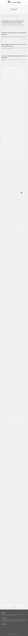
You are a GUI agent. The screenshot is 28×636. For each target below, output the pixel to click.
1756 (3, 233)
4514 (23, 492)
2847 (20, 335)
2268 (6, 281)
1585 (17, 216)
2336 (18, 287)
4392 (20, 480)
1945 (17, 250)
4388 (14, 480)
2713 (21, 322)
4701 (11, 510)
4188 (6, 462)
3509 (23, 397)
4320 (24, 473)
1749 (15, 232)
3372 (20, 384)
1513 (21, 209)
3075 (24, 356)
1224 (15, 182)
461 (18, 110)
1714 (8, 229)
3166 (3, 366)
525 (24, 116)
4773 (6, 517)
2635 (17, 315)
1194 (15, 179)
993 (6, 161)
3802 (12, 425)
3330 (24, 380)
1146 (11, 175)
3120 (24, 360)
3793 (21, 424)
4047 (20, 448)
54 (15, 72)
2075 (9, 263)
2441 (18, 297)
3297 (20, 377)
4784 (23, 517)
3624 (15, 408)
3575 (9, 404)
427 (12, 107)
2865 (24, 336)
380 (9, 103)
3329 (23, 380)
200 (9, 86)
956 (18, 157)
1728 (6, 230)
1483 (21, 206)
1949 (23, 250)
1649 (23, 222)
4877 (5, 527)
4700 (9, 510)
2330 (9, 287)
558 (6, 120)
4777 (12, 517)
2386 (3, 292)
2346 (11, 288)
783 (6, 141)
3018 (6, 352)
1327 (12, 192)
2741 (18, 325)
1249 (8, 185)
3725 (9, 418)
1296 (11, 189)
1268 (14, 186)
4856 (18, 524)
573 (6, 121)
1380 (24, 196)
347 (5, 100)
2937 (20, 343)
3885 (24, 432)
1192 (12, 179)
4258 (21, 468)
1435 (17, 202)
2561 (18, 308)
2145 (24, 268)
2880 (24, 338)
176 (18, 83)
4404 (15, 482)
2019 (15, 257)
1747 (12, 232)
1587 (20, 216)
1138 (21, 174)
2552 (5, 308)
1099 (8, 171)
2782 (12, 329)
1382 (5, 198)
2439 (15, 297)
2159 (23, 270)
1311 (11, 191)
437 (5, 109)
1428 (6, 202)
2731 (3, 325)
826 (3, 145)
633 (6, 127)
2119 (8, 267)
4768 (21, 516)
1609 (8, 219)
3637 (12, 410)
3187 (12, 367)
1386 (11, 198)
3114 (15, 360)
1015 (17, 162)
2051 (18, 260)
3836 (18, 428)
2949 (15, 345)
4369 (8, 479)
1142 (5, 175)
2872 (12, 338)
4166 (18, 459)
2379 (15, 291)
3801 (11, 425)
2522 (5, 305)
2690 (9, 321)
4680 (24, 507)
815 (9, 144)
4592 (5, 500)
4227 (20, 465)
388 (21, 103)
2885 (9, 339)
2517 (20, 304)
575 (9, 121)
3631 (3, 410)
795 (24, 141)
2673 (6, 319)
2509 (8, 304)
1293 (6, 189)
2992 (12, 349)
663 (6, 130)
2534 (23, 305)
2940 (24, 343)
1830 (24, 239)
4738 (21, 513)
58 (21, 72)
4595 (9, 500)
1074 (15, 168)
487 (12, 113)
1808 (14, 237)
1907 (5, 247)
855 (24, 147)
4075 (17, 451)
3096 (11, 359)
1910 (9, 247)
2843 (14, 335)
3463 (21, 393)
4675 (17, 507)
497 (5, 114)
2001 (11, 256)
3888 (6, 434)
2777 (5, 329)
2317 (12, 285)
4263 (6, 469)
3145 (17, 363)
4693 (21, 509)
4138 (21, 456)
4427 (5, 485)
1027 (12, 164)
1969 (8, 253)
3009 (15, 350)
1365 (24, 195)
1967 (5, 253)
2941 (3, 345)
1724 (23, 229)
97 (12, 76)
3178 (21, 366)
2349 (15, 288)
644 (22, 127)
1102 (12, 171)
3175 (17, 366)
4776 (11, 517)
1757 (5, 233)
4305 (24, 472)
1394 (23, 198)
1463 (14, 205)
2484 (15, 301)
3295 (17, 377)
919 (8, 154)
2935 (17, 343)
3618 (6, 408)
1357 (12, 195)
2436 (11, 297)
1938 (6, 250)
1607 (5, 219)
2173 (21, 271)
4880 (9, 527)
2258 (14, 280)
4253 (14, 468)
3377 (5, 386)
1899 (15, 246)
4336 (3, 476)
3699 (15, 415)
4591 (3, 500)
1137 (20, 174)
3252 (20, 373)
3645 (24, 410)
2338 (21, 287)
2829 (15, 333)
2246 (18, 278)
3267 (20, 374)
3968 (14, 441)
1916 (18, 247)
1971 (11, 253)
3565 (17, 403)
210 (24, 86)
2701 (3, 322)
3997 (12, 444)
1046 (18, 165)
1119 (15, 172)
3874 (8, 432)
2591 (18, 311)
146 (18, 80)
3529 (8, 400)
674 (22, 130)
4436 (18, 485)
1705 (17, 227)
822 (19, 144)
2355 (24, 288)
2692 (12, 321)
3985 (17, 442)
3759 (15, 421)
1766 (18, 233)
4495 (17, 490)
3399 (15, 387)
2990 (9, 349)
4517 (5, 493)
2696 (18, 321)
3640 (17, 410)
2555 (9, 308)
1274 (23, 186)
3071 (18, 356)
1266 (11, 186)
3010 (17, 350)
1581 (11, 216)
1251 (11, 185)
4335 (24, 475)
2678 (14, 319)
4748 (14, 514)
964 (8, 158)
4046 (18, 448)
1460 (9, 205)
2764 (8, 328)
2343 (6, 288)
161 (18, 82)
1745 (9, 232)
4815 (24, 520)
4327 (12, 475)
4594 (8, 500)
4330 (17, 475)
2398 (21, 292)
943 (21, 155)
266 (18, 92)
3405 (24, 387)
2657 (5, 318)
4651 (3, 506)
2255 (9, 280)
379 (8, 103)
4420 (17, 483)
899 (22, 151)
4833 (6, 523)
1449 (15, 203)
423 (6, 107)
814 (8, 144)
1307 (5, 191)
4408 (21, 482)
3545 (9, 401)
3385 (17, 386)
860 (9, 148)
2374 (8, 291)
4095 (24, 452)
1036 (3, 165)
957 (19, 157)
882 (19, 150)
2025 (24, 257)
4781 (18, 517)
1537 (12, 212)
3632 (5, 410)
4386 (11, 480)
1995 (24, 254)
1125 (24, 172)
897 (19, 151)
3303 (6, 379)
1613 (14, 219)
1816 (3, 239)
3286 (3, 377)
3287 (5, 377)
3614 (23, 407)
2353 (21, 288)
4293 (6, 472)
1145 (9, 175)
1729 (8, 230)
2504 (23, 302)
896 (18, 151)
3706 (3, 417)
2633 (14, 315)
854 (22, 147)
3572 (5, 404)
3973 (21, 441)
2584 (8, 311)
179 (22, 83)
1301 (18, 189)
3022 (12, 352)
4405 (17, 482)
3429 (15, 390)
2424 (15, 295)
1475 (9, 206)
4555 (17, 496)
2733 (6, 325)
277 (12, 93)
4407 (20, 482)
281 (18, 93)
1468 (21, 205)
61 (3, 73)
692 (5, 133)
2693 (14, 321)
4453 (21, 486)
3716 (18, 417)
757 (12, 138)
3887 (5, 434)
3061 (3, 356)
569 (22, 120)
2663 (14, 318)
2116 (3, 267)
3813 (6, 427)
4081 (3, 452)
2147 (5, 270)
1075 (17, 168)
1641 (11, 222)
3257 (5, 374)
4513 (21, 492)
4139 (23, 456)
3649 (8, 411)
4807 (12, 520)
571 (3, 121)
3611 (18, 407)
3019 (8, 352)
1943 (14, 250)
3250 (17, 373)
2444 (23, 297)
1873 (21, 243)
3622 (12, 408)
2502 (20, 302)
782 (5, 141)
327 (19, 97)
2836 (3, 335)
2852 (5, 336)
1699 (8, 227)
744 (15, 137)
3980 (9, 442)
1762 (12, 233)
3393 (6, 387)
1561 (3, 215)
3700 (17, 415)
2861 (18, 336)
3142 (12, 363)
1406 (18, 199)
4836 (11, 523)
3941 (18, 438)
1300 (17, 189)
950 (9, 157)
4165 (17, 459)
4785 (24, 517)
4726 (3, 513)
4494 (15, 490)
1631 (18, 220)
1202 (5, 181)
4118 (14, 455)
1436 (18, 202)
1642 (12, 222)
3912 (20, 435)
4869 (15, 526)
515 (9, 116)
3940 (17, 438)
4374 (15, 479)
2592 (20, 311)
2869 (8, 338)
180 (24, 83)
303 (6, 96)
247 (12, 90)
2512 (12, 304)
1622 (5, 220)
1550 (9, 213)
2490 (24, 301)
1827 (20, 239)
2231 (18, 277)
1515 (24, 209)
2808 (6, 332)
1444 (8, 203)
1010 (9, 162)
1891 (3, 246)
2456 (18, 298)
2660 (9, 318)
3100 (17, 359)
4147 (12, 458)
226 (3, 89)
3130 (17, 362)
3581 (18, 404)
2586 (11, 311)
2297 (5, 284)
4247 (5, 468)
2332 (12, 287)
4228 (21, 465)
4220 (9, 465)
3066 (11, 356)
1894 (8, 246)
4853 (14, 524)
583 (21, 121)
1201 (3, 181)
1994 (23, 254)
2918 (14, 342)
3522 (20, 398)
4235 (9, 466)
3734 (23, 418)
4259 (23, 468)
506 (18, 114)
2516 (18, 304)
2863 (21, 336)
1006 (3, 162)
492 (19, 113)
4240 (17, 466)
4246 (3, 468)
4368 (6, 479)
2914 (8, 342)
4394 (23, 480)
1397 (5, 199)
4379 (23, 479)
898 (21, 151)
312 (19, 96)
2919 (15, 342)
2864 (23, 336)
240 (24, 89)
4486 (3, 490)
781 (3, 141)
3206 (18, 369)
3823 (21, 427)
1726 (3, 230)
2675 (9, 319)
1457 (5, 205)
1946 (18, 250)
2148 (6, 270)
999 (15, 161)
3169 (8, 366)
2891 (18, 339)
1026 (11, 164)
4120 (17, 455)
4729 (8, 513)
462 (19, 110)
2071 (3, 263)
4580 (9, 499)
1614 (15, 219)
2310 (24, 284)
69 (15, 73)
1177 (12, 178)
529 (8, 117)
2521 (3, 305)
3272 (5, 376)
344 (22, 99)
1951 (3, 251)
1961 (18, 251)
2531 (18, 305)
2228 (14, 277)
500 (9, 114)
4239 (15, 466)
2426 (18, 295)
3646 (3, 411)
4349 (23, 476)
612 (19, 124)
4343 (14, 476)
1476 (11, 206)
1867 (12, 243)
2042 (5, 260)
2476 (3, 301)
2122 (12, 267)
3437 (5, 391)
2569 (8, 309)
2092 (12, 264)
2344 (8, 288)
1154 (23, 175)
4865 (9, 526)
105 (24, 76)
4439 (23, 485)
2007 (20, 256)
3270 (24, 374)
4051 (3, 449)
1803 (6, 237)
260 (9, 92)
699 (15, 133)
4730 (9, 513)
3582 (20, 404)
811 (3, 144)
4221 (11, 465)
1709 (23, 227)
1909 (8, 247)
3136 (3, 363)
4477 (12, 489)
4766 (18, 516)
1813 (21, 237)
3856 (3, 431)
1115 (9, 172)
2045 (9, 260)
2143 (21, 268)
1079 (23, 168)
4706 (18, 510)
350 (9, 100)
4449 (15, 486)
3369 (15, 384)
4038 (6, 448)
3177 (20, 366)
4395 (24, 480)
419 (22, 106)
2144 (23, 268)
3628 (21, 408)
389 (22, 103)
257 (5, 92)
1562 (5, 215)
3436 (3, 391)
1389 (15, 198)
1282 (12, 188)
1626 (11, 220)
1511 (18, 209)
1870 (17, 243)
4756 (3, 516)
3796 (3, 425)
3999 (15, 444)
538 (21, 117)
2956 (3, 346)
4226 (18, 465)
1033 (21, 164)
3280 (17, 376)
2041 (3, 260)
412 (12, 106)
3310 (17, 379)
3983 (14, 442)
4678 (21, 507)
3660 (24, 411)
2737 (12, 325)
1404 (15, 199)
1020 (24, 162)
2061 (11, 261)
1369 (8, 196)
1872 (20, 243)
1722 (20, 229)
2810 (9, 332)
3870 (24, 431)
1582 (12, 216)
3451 (3, 393)
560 (9, 120)
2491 (3, 302)
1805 (9, 237)
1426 (3, 202)
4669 (8, 507)
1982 (5, 254)
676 (3, 131)
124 (8, 79)
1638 (6, 222)
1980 (24, 253)
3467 (5, 394)
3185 (9, 367)
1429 (8, 202)
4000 (17, 444)
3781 (3, 424)
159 (15, 82)
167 (5, 83)
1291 (3, 189)
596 (18, 123)
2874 (15, 338)
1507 (12, 209)
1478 (14, 206)
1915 (17, 247)
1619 (23, 219)
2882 (5, 339)
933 (6, 155)
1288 (21, 188)
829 (8, 145)
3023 (14, 352)
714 (15, 134)
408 (6, 106)
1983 (6, 254)
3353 (14, 383)
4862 (5, 526)
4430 (9, 485)
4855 (17, 524)
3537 (20, 400)
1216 (3, 182)
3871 (3, 432)
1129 (8, 174)
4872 (20, 526)
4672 (12, 507)
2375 (9, 291)
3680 (9, 414)
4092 (20, 452)
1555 (17, 213)
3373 (21, 384)
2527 (12, 305)
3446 (18, 391)
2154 (15, 270)
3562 (12, 403)
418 (21, 106)
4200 (24, 462)
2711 (18, 322)
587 (5, 123)
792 (19, 141)
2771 (18, 328)
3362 (5, 384)
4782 (20, 517)
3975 (24, 441)
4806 (11, 520)
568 (21, 120)
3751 (3, 421)
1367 (5, 196)
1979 (23, 253)
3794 (23, 424)
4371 (11, 479)
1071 (11, 168)
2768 (14, 328)
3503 (14, 397)
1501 (3, 209)
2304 (15, 284)
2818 (21, 332)
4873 (21, 526)
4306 (3, 473)
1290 (24, 188)
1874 (23, 243)
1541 (18, 212)
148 (21, 80)
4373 (14, 479)
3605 (9, 407)
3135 (24, 362)
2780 (9, 329)
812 (5, 144)
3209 (23, 369)
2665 (17, 318)
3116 (18, 360)
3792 (20, 424)
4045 (17, 448)
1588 (21, 216)
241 (3, 90)
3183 (6, 367)
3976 (3, 442)
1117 (12, 172)
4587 (20, 499)
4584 (15, 499)
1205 (9, 181)
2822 (5, 333)
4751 (18, 514)
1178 (14, 178)
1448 (14, 203)
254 (22, 90)
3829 (8, 428)
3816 (11, 427)
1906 (3, 247)
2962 (12, 346)
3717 (20, 417)
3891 (11, 434)
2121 (11, 267)
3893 (14, 434)
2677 (12, 319)
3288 (6, 377)
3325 (17, 380)
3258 (6, 374)
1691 (18, 226)
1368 (6, 196)
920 (9, 154)
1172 (5, 178)
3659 (23, 411)
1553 (14, 213)
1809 (15, 237)
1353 (6, 195)
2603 (14, 312)
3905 (9, 435)
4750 (17, 514)
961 (3, 158)
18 (6, 69)
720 (24, 134)
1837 (12, 240)
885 (24, 150)
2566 (3, 309)
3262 (12, 374)
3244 (8, 373)
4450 (17, 486)
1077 (20, 168)
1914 (15, 247)
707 (5, 134)
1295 (9, 189)
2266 (3, 281)
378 (6, 103)
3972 (20, 441)
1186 (3, 179)
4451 (18, 486)
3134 (23, 362)
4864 (8, 526)
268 (21, 92)
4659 (15, 506)
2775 (24, 328)
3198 (6, 369)
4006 (3, 445)
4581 (11, 499)
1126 (3, 174)
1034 (23, 164)
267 (19, 92)
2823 (6, 333)
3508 (21, 397)
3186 (11, 367)
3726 (11, 418)
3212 (5, 370)
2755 (17, 326)
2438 (14, 297)
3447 (20, 391)
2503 (21, 302)
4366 (3, 479)
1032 (20, 164)
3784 (8, 424)
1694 (23, 226)
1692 (20, 226)
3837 (20, 428)
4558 (21, 496)
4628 (14, 503)
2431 (3, 297)
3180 (24, 366)
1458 (6, 205)
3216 (11, 370)
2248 (21, 278)
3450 (24, 391)
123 (6, 79)
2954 (23, 345)
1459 (8, 205)
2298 (6, 284)
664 (8, 130)
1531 (3, 212)
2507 (5, 304)
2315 (9, 285)
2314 (8, 285)
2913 (6, 342)
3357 (20, 383)
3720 (24, 417)
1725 (24, 229)
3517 (12, 398)
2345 (9, 288)
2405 (9, 294)
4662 (20, 506)
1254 (15, 185)
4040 (9, 448)
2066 (18, 261)
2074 (8, 263)
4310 (9, 473)
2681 (18, 319)
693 (6, 133)
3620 (9, 408)
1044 (15, 165)
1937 (5, 250)
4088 (14, 452)
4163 (14, 459)
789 (15, 141)
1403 (14, 199)
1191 (11, 179)
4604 (23, 500)
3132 (20, 362)
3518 (14, 398)
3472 (12, 394)
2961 (11, 346)
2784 (15, 329)
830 (9, 145)
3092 (5, 359)
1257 (20, 185)
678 (6, 131)
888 (6, 151)
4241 (18, 466)
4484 (23, 489)
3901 (3, 435)
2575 (17, 309)
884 (22, 150)
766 (3, 140)
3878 (14, 432)
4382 (5, 480)
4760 (9, 516)
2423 (14, 295)
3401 (18, 387)
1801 (3, 237)
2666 (18, 318)
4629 (15, 503)
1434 (15, 202)
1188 (6, 179)
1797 (20, 236)
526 (3, 117)
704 (22, 133)
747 (19, 137)
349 (8, 100)
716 (18, 134)
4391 (18, 480)
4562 (5, 497)
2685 (24, 319)
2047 (12, 260)
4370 (9, 479)
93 (6, 76)
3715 (17, 417)
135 (24, 79)
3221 (18, 370)
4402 (12, 482)
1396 (3, 199)
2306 (18, 284)
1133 (14, 174)
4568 (14, 497)
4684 (8, 509)
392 (5, 104)
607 (12, 124)
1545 (24, 212)
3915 (24, 435)
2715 (24, 322)
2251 (3, 280)
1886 (18, 244)
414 (15, 106)
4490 (9, 490)
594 (15, 123)
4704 (15, 510)
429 (15, 107)
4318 (21, 473)
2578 (21, 309)
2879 (23, 338)
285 (24, 93)
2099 (23, 264)
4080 (24, 451)
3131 (18, 362)
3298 (21, 377)
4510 (17, 492)
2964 (15, 346)
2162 (5, 271)
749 (22, 137)
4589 (23, 499)
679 (8, 131)
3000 (24, 349)
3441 (11, 391)
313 (21, 96)
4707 (20, 510)
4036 (3, 448)
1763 (14, 233)
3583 (21, 404)
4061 (18, 449)
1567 (12, 215)
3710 (9, 417)
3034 (8, 353)
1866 (11, 243)
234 (15, 89)
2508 (6, 304)
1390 (17, 198)
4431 (11, 485)
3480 (24, 394)
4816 (3, 521)
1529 (23, 210)
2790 (24, 329)
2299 (8, 284)
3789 (15, 424)
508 (21, 114)
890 (9, 151)
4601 (18, 500)
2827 (12, 333)
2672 (5, 319)
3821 (18, 427)
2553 (6, 308)
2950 (17, 345)
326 (18, 97)
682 (12, 131)
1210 (17, 181)
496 (3, 114)
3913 (21, 435)
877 (12, 150)
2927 (5, 343)
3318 (6, 380)
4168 (21, 459)
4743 (6, 514)
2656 (3, 318)
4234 (8, 466)
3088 (21, 357)
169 (8, 83)
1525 (17, 210)
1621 (3, 220)
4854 (15, 524)
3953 (14, 439)
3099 (15, 359)
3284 (23, 376)
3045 (24, 353)
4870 (17, 526)
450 (24, 109)
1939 (8, 250)
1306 (3, 191)
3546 (11, 401)
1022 (5, 164)
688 (21, 131)
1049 (23, 165)
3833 (14, 428)
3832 (12, 428)
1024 (8, 164)
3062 (5, 356)
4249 (8, 468)
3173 (14, 366)
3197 (5, 369)
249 (15, 90)
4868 (14, 526)
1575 (24, 215)
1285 (17, 188)
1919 (23, 247)
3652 (12, 411)
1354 (8, 195)
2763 (6, 328)
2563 (21, 308)
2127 (20, 267)
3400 (17, 387)
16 (3, 69)
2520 (24, 304)
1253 (14, 185)
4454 (23, 486)
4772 (5, 517)
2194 (8, 274)
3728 (14, 418)
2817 (20, 332)
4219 (8, 465)
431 (18, 107)
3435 (24, 390)
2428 (21, 295)
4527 (20, 493)
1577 (5, 216)
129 (15, 79)
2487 (20, 301)
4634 (23, 503)
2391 (11, 292)
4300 (17, 472)
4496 (18, 490)
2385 (24, 291)
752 (5, 138)
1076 (18, 168)
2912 (5, 342)
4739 (23, 513)
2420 (9, 295)
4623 (6, 503)
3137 (5, 363)
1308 (6, 191)
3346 (3, 383)
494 (22, 113)
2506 (3, 304)
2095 (17, 264)
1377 (20, 196)
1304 (23, 189)
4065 (24, 449)
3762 (20, 421)
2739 (15, 325)
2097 (20, 264)
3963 (6, 441)
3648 (6, 411)
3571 (3, 404)
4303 (21, 472)
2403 (6, 294)
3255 (24, 373)
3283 (21, 376)
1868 (14, 243)
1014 (15, 162)
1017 (20, 162)
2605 (17, 312)
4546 (3, 496)
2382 (20, 291)
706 (3, 134)
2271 (11, 281)
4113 (6, 455)
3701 (18, 415)
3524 (23, 398)
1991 (18, 254)
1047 (20, 165)
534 (15, 117)
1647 (20, 222)
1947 (20, 250)
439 (8, 109)
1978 (21, 253)
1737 (20, 230)
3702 (20, 415)
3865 (17, 431)
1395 (24, 198)
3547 (12, 401)
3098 (14, 359)
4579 (8, 499)
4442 (5, 486)
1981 (3, 254)
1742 (5, 232)
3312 (20, 379)
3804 (15, 425)
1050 (24, 165)
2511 (11, 304)
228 (6, 89)
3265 (17, 374)
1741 (3, 232)
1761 (11, 233)
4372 (12, 479)
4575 (24, 497)
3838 (21, 428)
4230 (24, 465)
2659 (8, 318)
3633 (6, 410)
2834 (23, 333)
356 (18, 100)
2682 (20, 319)
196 (3, 86)
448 (21, 109)
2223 (6, 277)
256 (3, 92)
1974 (15, 253)
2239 (8, 278)
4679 (23, 507)
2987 (5, 349)
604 (8, 124)
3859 (8, 431)
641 (18, 127)
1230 (24, 182)
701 (18, 133)
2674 (8, 319)
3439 (8, 391)
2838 (6, 335)
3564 (15, 403)
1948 (21, 250)
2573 (14, 309)
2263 (21, 280)
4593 (6, 500)
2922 (20, 342)
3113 (14, 360)
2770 (17, 328)
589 (8, 123)
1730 (9, 230)
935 (9, 155)
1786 (3, 236)
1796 (18, 236)
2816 (18, 332)
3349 (8, 383)
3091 (3, 359)
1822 (12, 239)
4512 (20, 492)
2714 (23, 322)
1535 (9, 212)
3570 (24, 403)
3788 (14, 424)
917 (5, 154)
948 (6, 157)
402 (19, 104)
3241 (3, 373)
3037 (12, 353)
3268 (21, 374)
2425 (17, 295)
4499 (23, 490)
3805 (17, 425)
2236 (3, 278)
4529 (23, 493)
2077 (12, 263)
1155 (24, 175)
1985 (9, 254)
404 (22, 104)
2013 (6, 257)
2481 (11, 301)
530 (9, 117)
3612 (20, 407)
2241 (11, 278)
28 (21, 69)
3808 (21, 425)
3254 (23, 373)
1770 (24, 233)
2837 (5, 335)
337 (12, 99)
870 (24, 148)
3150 (24, 363)
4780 (17, 517)
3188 (14, 367)
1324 (8, 192)
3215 (9, 370)
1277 (5, 188)
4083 (6, 452)
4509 (15, 492)
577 (12, 121)
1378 (21, 196)
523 (21, 116)
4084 (8, 452)
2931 (11, 343)
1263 (6, 186)
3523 (21, 398)
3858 (6, 431)
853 (21, 147)
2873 (14, 338)
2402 (5, 294)
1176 (11, 178)
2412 (20, 294)
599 (22, 123)
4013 (14, 445)
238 (21, 89)
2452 (12, 298)
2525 (9, 305)
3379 (8, 386)
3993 (6, 444)
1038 (6, 165)
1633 (21, 220)
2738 (14, 325)
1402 (12, 199)
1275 (24, 186)
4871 (18, 526)
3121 (3, 362)
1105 (17, 171)
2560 (17, 308)
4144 (8, 458)
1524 (15, 210)
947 (5, 157)
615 (24, 124)
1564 (8, 215)
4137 (20, 456)
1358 (14, 195)
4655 (9, 506)
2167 (12, 271)
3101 (18, 359)
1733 (14, 230)
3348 (6, 383)
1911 (11, 247)
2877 (20, 338)
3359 (23, 383)
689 (22, 131)
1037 (5, 165)
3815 (9, 427)
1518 (6, 210)
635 (9, 127)
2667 (20, 318)
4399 (8, 482)
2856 (11, 336)
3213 (6, 370)
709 (8, 134)
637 (12, 127)
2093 (14, 264)
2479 (8, 301)
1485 (24, 206)
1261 (3, 186)
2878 (21, 338)
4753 (21, 514)
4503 (6, 492)
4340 (9, 476)
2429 (23, 295)
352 (12, 100)
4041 (11, 448)
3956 (18, 439)
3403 (21, 387)
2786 (18, 329)
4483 (21, 489)
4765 (17, 516)
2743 (21, 325)
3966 (11, 441)
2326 (3, 287)
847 (12, 147)
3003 (6, 350)
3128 (14, 362)
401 (18, 104)
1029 (15, 164)
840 (24, 145)
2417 (5, 295)
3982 (12, 442)
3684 (15, 414)
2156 (18, 270)
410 (9, 106)
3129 (15, 362)
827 (5, 145)
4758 (6, 516)
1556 (18, 213)
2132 (5, 268)
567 (19, 120)
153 (6, 82)
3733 (21, 418)
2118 (6, 267)
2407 (12, 294)
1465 (17, 205)
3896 (18, 434)
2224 (8, 277)
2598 (6, 312)
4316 (18, 473)
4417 (12, 483)
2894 (23, 339)
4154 (23, 458)
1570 (17, 215)
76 (3, 75)
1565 (9, 215)
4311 (11, 473)
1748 (14, 232)
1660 (17, 223)
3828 (6, 428)
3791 (18, 424)
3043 (21, 353)
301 (3, 96)
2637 (20, 315)
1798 (21, 236)
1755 (24, 232)
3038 (14, 353)
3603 (6, 407)
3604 (8, 407)
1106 (18, 171)
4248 (6, 468)
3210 (24, 369)
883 (21, 150)
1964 (23, 251)
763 (21, 138)
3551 (18, 401)
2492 (5, 302)
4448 (14, 486)
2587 (12, 311)
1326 (11, 192)
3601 (3, 407)
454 (8, 110)
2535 (24, 305)
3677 (5, 414)
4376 (18, 479)
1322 (5, 192)
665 (9, 130)
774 (15, 140)
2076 (11, 263)
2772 (20, 328)
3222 (20, 370)
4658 (14, 506)
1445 (9, 203)
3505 (17, 397)
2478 (6, 301)
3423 (6, 390)
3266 (18, 374)
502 (12, 114)
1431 (11, 202)
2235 (24, 277)
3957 (20, 439)
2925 (24, 342)
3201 (11, 369)
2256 (11, 280)
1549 (8, 213)
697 (12, 133)
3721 (3, 418)
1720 (17, 229)
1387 (12, 198)
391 (3, 104)
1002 (20, 161)
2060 (9, 261)
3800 (9, 425)
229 (8, 89)
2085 (24, 263)
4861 (3, 526)
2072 (5, 263)
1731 (11, 230)
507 (19, 114)
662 (5, 130)
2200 (17, 274)
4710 (24, 510)
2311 (3, 285)
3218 (14, 370)
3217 (12, 370)
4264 (8, 469)
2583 (6, 311)
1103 (14, 171)
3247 (12, 373)
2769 (15, 328)
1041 (11, 165)
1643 (14, 222)
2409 (15, 294)
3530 (9, 400)
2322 (20, 285)
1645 (17, 222)
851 (18, 147)
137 (5, 80)
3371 (18, 384)
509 (22, 114)
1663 (21, 223)
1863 (6, 243)
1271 (18, 186)
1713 (6, 229)
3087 (20, 357)
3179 (23, 366)
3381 (11, 386)
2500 (17, 302)
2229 (15, 277)
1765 (17, 233)
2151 (11, 270)
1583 (14, 216)
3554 (23, 401)
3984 (15, 442)
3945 (24, 438)
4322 (5, 475)
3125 (9, 362)
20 (9, 69)
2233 (21, 277)
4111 (3, 455)
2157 (20, 270)
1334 (23, 192)
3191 (18, 367)
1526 (18, 210)
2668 (21, 318)
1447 (12, 203)
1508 (14, 209)
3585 (24, 404)
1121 (18, 172)
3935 (9, 438)
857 (5, 148)
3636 (11, 410)
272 (5, 93)
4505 (9, 492)
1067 (5, 168)
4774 (8, 517)
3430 (17, 390)
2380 (17, 291)
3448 (21, 391)
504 (15, 114)
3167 (5, 366)
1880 (9, 244)
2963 (14, 346)
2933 (14, 343)
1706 (18, 227)
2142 (20, 268)
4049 (23, 448)
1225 (17, 182)
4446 (11, 486)
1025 (9, 164)
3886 (3, 434)
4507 (12, 492)
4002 (20, 444)
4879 (8, 527)
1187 (5, 179)
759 (15, 138)
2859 (15, 336)
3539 (23, 400)
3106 (3, 360)
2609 (23, 312)
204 (15, 86)
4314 (15, 473)
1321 (3, 192)
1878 (6, 244)
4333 (21, 475)
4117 (12, 455)
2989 (8, 349)
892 (12, 151)
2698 (21, 321)
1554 (15, 213)
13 (21, 68)
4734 (15, 513)
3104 (23, 359)
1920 (24, 247)
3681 (11, 414)
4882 (12, 527)
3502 (12, 397)
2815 (17, 332)
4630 (17, 503)
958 (21, 157)
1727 (5, 230)
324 (15, 97)
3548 (14, 401)
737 (5, 137)
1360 (17, 195)
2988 (6, 349)
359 (22, 100)
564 (15, 120)
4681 (3, 509)
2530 (17, 305)
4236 (11, 466)
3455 (9, 393)
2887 (12, 339)
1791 (11, 236)
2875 (17, 338)
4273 (21, 469)
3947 (5, 439)
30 (24, 69)
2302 (12, 284)
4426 (3, 485)
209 (22, 86)
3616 (3, 408)
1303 (21, 189)
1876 (3, 244)
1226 (18, 182)
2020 (17, 257)
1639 (8, 222)
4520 (9, 493)
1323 (6, 192)
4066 (3, 451)
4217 (5, 465)
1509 (15, 209)
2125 (17, 267)
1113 (6, 172)
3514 (8, 398)
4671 (11, 507)
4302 (20, 472)
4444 (8, 486)
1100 (9, 171)
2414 (23, 294)
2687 (5, 321)
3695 (9, 415)
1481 (18, 206)
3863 (14, 431)
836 (18, 145)
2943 (6, 345)
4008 (6, 445)
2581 (3, 311)
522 (19, 116)
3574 (8, 404)
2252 (5, 280)
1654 (8, 223)
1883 (14, 244)
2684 (23, 319)
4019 (23, 445)
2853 (6, 336)
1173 (6, 178)
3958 (21, 439)
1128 (6, 174)
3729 (15, 418)
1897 (12, 246)
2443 (21, 297)
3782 (5, 424)
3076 (3, 357)
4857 (20, 524)
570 (24, 120)
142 (12, 80)
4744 (8, 514)
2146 (3, 270)
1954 (8, 251)
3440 (9, 391)
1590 (24, 216)
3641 (18, 410)
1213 (21, 181)
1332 (20, 192)
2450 (9, 298)
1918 (21, 247)
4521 (11, 493)
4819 (8, 521)
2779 (8, 329)
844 (8, 147)
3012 (20, 350)
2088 (6, 264)
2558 (14, 308)
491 (18, 113)
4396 (3, 482)
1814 (23, 237)
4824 (15, 521)
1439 (23, 202)
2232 (20, 277)
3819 (15, 427)
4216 (3, 465)
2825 (9, 333)
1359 (15, 195)
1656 (11, 223)
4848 (6, 524)
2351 (18, 288)
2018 (14, 257)
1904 (23, 246)
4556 (18, 496)
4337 (5, 476)
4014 (15, 445)
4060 (17, 449)
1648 (21, 222)
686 (18, 131)
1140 (24, 174)
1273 (21, 186)
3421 (3, 390)
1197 (20, 179)
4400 (9, 482)
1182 (20, 178)
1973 (14, 253)
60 (24, 72)
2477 (5, 301)
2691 (11, 321)
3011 (18, 350)
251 (18, 90)
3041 (18, 353)
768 (6, 140)
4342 (12, 476)
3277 (12, 376)
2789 (23, 329)
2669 (23, 318)
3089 (23, 357)
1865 (9, 243)
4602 (20, 500)
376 (3, 103)
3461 (18, 393)
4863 (6, 526)
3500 (9, 397)
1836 (11, 240)
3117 (20, 360)
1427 (5, 202)
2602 (12, 312)
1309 (8, 191)
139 (8, 80)
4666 (3, 507)
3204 (15, 369)
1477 (12, 206)
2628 (6, 315)
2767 (12, 328)
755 (9, 138)
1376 (18, 196)
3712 (12, 417)
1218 (6, 182)
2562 (20, 308)
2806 (3, 332)
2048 (14, 260)
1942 (12, 250)
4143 (6, 458)
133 (21, 79)
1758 (6, 233)
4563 (6, 497)
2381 (18, 291)
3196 (3, 369)
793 (21, 141)
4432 (12, 485)
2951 (18, 345)
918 (6, 154)
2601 (11, 312)
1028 (14, 164)
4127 (5, 456)
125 (9, 79)
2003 (14, 256)
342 (19, 99)
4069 (8, 451)
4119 (15, 455)
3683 (14, 414)
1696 (3, 227)
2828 (14, 333)
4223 (14, 465)
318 (6, 97)
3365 (9, 384)
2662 (12, 318)
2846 (18, 335)
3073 (21, 356)
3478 (21, 394)
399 (15, 104)
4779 (15, 517)
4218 (6, 465)
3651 (11, 411)
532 (12, 117)
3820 (17, 427)
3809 (23, 425)
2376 (11, 291)
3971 (18, 441)
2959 (8, 346)
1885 (17, 244)
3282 (20, 376)
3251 (18, 373)
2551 (3, 308)
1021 (3, 164)
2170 (17, 271)
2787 (20, 329)
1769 (23, 233)
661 (3, 130)
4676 (18, 507)
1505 (9, 209)
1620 (24, 219)
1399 (8, 199)
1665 (24, 223)
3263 (14, 374)
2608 (21, 312)
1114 (8, 172)
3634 (8, 410)
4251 (11, 468)
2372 (5, 291)
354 (15, 100)
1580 (9, 216)
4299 (15, 472)
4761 (11, 516)
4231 (3, 466)
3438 (6, 391)
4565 (9, 497)
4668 (6, 507)
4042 (12, 448)
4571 (18, 497)
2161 (3, 271)
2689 (8, 321)
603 (6, 124)
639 (15, 127)
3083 (14, 357)
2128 (21, 267)
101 (18, 76)
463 (21, 110)
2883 (6, 339)
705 (24, 133)
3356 (18, 383)
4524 (15, 493)
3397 (12, 387)
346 (3, 100)
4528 (21, 493)
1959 (15, 251)
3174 (15, 366)
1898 (14, 246)
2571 (11, 309)
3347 (5, 383)
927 (19, 154)
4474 (8, 489)
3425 (9, 390)
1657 (12, 223)
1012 (12, 162)
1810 (17, 237)
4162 (12, 459)
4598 (14, 500)
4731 (11, 513)
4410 (24, 482)
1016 (18, 162)
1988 (14, 254)
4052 (5, 449)
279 (15, 93)
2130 (24, 267)
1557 (20, 213)
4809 (15, 520)
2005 (17, 256)
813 (6, 144)
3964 (8, 441)
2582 (5, 311)
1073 (14, 168)
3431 (18, 390)
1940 (9, 250)
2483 (14, 301)
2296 (3, 284)
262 (12, 92)
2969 (23, 346)
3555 (24, 401)
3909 (15, 435)
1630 (17, 220)
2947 (12, 345)
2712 (20, 322)
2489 (23, 301)
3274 (8, 376)
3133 (21, 362)
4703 (14, 510)
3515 (9, 398)
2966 (18, 346)
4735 (17, 513)
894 (15, 151)
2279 (23, 281)
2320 (17, 285)
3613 (21, 407)
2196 (11, 274)
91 (3, 76)
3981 (11, 442)
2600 (9, 312)
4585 (17, 499)
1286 (18, 188)
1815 (24, 237)
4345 (17, 476)
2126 (18, 267)
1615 (17, 219)
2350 (17, 288)
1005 (24, 161)
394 (8, 104)
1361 (18, 195)
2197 (12, 274)
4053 (6, 449)
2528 (14, 305)
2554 (8, 308)
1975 (17, 253)
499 (8, 114)
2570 (9, 309)
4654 (8, 506)
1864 (8, 243)
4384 (8, 480)
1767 (20, 233)
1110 (24, 171)
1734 (15, 230)
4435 (17, 485)
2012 (5, 257)
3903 (6, 435)
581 (18, 121)
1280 (9, 188)
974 (22, 158)
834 (15, 145)
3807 (20, 425)
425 (9, 107)
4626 (11, 503)
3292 (12, 377)
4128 (6, 456)
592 (12, 123)
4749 (15, 514)
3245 (9, 373)
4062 (20, 449)
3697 (12, 415)
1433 (14, 202)
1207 (12, 181)
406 (3, 106)
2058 (6, 261)
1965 (24, 251)
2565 (24, 308)
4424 (23, 483)
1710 (24, 227)
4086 (11, 452)
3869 (23, 431)
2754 (15, 326)
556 (3, 120)
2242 (12, 278)
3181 (3, 367)
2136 (11, 268)
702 (19, 133)
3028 (21, 352)
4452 (20, 486)
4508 (14, 492)
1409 (23, 199)
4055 (9, 449)
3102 (20, 359)
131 (18, 79)
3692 (5, 415)
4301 (18, 472)
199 (8, 86)
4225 (17, 465)
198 (6, 86)
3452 (5, 393)
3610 (17, 407)
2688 (6, 321)
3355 (17, 383)
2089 (8, 264)
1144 (8, 175)
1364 (23, 195)
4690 (17, 509)
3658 (21, 411)
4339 (8, 476)
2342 (5, 288)
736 (3, 137)
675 (24, 130)
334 (8, 99)
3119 (23, 360)
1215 (24, 181)
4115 (9, 455)
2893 (21, 339)
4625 (9, 503)
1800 (24, 236)
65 (9, 73)
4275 (24, 469)
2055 (24, 260)
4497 (20, 490)
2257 (12, 280)
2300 (9, 284)
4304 (23, 472)
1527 (20, 210)
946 (3, 157)
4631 (18, 503)
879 (15, 150)
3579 (15, 404)
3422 (5, 390)
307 (12, 96)
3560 (9, 403)
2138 (14, 268)
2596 (3, 312)
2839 (8, 335)
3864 (15, 431)
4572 (20, 497)
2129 (23, 267)
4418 (14, 483)
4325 (9, 475)
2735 (9, 325)
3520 (17, 398)
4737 (20, 513)
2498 (14, 302)
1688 (14, 226)
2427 (20, 295)
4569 (15, 497)
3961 (3, 441)
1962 (20, 251)
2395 (17, 292)
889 (8, 151)
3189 (15, 367)
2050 (17, 260)
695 (9, 133)
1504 (8, 209)
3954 (15, 439)
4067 (5, 451)
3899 (23, 434)
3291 (11, 377)
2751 (11, 326)
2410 (17, 294)
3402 (20, 387)
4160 (9, 459)
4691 (18, 509)
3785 (9, 424)
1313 (14, 191)
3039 (15, 353)
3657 (20, 411)
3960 (24, 439)
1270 (17, 186)
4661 (18, 506)
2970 (24, 346)
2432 (5, 297)
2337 (20, 287)
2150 (9, 270)
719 (22, 134)
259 (8, 92)
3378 (6, 386)
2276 (18, 281)
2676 (11, 319)
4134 (15, 456)
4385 (9, 480)
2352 (20, 288)
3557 (5, 403)
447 (19, 109)
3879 (15, 432)
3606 (11, 407)
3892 (12, 434)
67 (12, 73)
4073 (14, 451)
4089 (15, 452)
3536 (18, 400)
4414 (8, 483)
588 (6, 123)
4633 (21, 503)
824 (22, 144)
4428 (6, 485)
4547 (5, 496)
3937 (12, 438)
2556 (11, 308)
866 (18, 148)
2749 (8, 326)
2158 (21, 270)
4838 (14, 523)
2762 (5, 328)
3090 (24, 357)
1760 (9, 233)
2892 (20, 339)
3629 (23, 408)
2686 (3, 321)
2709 (15, 322)
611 (18, 124)
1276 (3, 188)
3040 (17, 353)
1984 (8, 254)
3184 (8, 367)
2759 (23, 326)
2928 (6, 343)
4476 (11, 489)
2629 (8, 315)
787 (12, 141)
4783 (21, 517)
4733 (14, 513)
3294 (15, 377)
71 (18, 73)
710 (9, 134)
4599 (15, 500)
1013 (14, 162)
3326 (18, 380)
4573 (21, 497)
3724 (8, 418)
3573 (6, 404)
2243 (14, 278)
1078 (21, 168)
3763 (21, 421)
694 (8, 133)
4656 (11, 506)
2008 (21, 256)
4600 (17, 500)
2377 (12, 291)
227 (5, 89)
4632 (20, 503)
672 (19, 130)
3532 (12, 400)
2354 (23, 288)
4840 (17, 523)
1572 (20, 215)
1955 (9, 251)
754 (8, 138)
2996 (18, 349)
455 (9, 110)
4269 (15, 469)
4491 (11, 490)
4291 (3, 472)
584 (22, 121)
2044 (8, 260)
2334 (15, 287)
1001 (18, 161)
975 (24, 158)
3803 (14, 425)
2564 (23, 308)
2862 (20, 336)
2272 (12, 281)
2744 (23, 325)
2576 (18, 309)
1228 (21, 182)
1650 (24, 222)
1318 (21, 191)
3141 (11, 363)
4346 (18, 476)
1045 (17, 165)
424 (8, 107)
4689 (15, 509)
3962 (5, 441)
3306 (11, 379)
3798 (6, 425)
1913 (14, 247)
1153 (21, 175)
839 (22, 145)
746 (18, 137)
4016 (18, 445)
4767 (20, 516)
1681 (3, 226)
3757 (12, 421)
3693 (6, 415)
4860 (24, 524)
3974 (23, 441)
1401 (11, 199)
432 (19, 107)
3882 (20, 432)
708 (6, 134)
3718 (21, 417)
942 (19, 155)
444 (15, 109)
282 (19, 93)
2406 (11, 294)
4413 (6, 483)
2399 (23, 292)
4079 (23, 451)
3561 (11, 403)
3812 (5, 427)
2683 (21, 319)
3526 (3, 400)
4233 (6, 466)
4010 (9, 445)
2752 (12, 326)
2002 (12, 256)
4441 (3, 486)
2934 (15, 343)
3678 (6, 414)
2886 (11, 339)
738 (6, 137)
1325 (9, 192)
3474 (15, 394)
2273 (14, 281)
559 (8, 120)
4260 (24, 468)
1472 (5, 206)
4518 (6, 493)
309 (15, 96)
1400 (9, 199)
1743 (6, 232)
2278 (21, 281)
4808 (14, 520)
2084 (23, 263)
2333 (14, 287)
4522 (12, 493)
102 (19, 76)
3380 (9, 386)
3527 (5, 400)
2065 (17, 261)
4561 (3, 497)
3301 (3, 379)
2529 (15, 305)
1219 (8, 182)
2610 (24, 312)
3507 (20, 397)
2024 (23, 257)
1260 (24, 185)
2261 (18, 280)
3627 (20, 408)
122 (5, 79)
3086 (18, 357)
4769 (23, 516)
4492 (12, 490)
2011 (3, 257)
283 (21, 93)
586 (3, 123)
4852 (12, 524)
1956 (11, 251)
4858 (21, 524)
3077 (5, 357)
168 (6, 83)
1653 (6, 223)
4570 (17, 497)
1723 (21, 229)
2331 (11, 287)
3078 (6, 357)
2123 (14, 267)
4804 (8, 520)
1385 (9, 198)
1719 (15, 229)
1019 (23, 162)
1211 (18, 181)
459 (15, 110)
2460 (24, 298)
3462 (20, 393)
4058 (14, 449)
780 (24, 140)
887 (5, 151)
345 (24, 99)
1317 (20, 191)
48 (6, 72)
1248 (6, 185)
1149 (15, 175)
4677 (20, 507)
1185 (24, 178)
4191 (11, 462)
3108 (6, 360)
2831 (18, 333)
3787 (12, 424)
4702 (12, 510)
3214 (8, 370)
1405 (17, 199)
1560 (24, 213)
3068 (14, 356)
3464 (23, 393)
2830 (17, 333)
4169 (23, 459)
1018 (21, 162)
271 (3, 93)
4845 (24, 523)
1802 (5, 237)
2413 (21, 294)
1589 (23, 216)
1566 (11, 215)
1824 (15, 239)
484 (8, 113)
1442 (5, 203)
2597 (5, 312)
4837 (12, 523)
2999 (23, 349)
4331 (18, 475)
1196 (18, 179)
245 (9, 90)
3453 (6, 393)
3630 (24, 408)
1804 (8, 237)
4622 (5, 503)
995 (9, 161)
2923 (21, 342)
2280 (24, 281)
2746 (3, 326)
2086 (3, 264)
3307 (12, 379)
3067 (12, 356)
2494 (8, 302)
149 (22, 80)
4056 (11, 449)
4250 (9, 468)
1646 (18, 222)
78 (6, 75)
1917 (20, 247)
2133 (6, 268)
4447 (12, 486)
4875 (24, 526)
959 (22, 157)
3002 (5, 350)
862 (12, 148)
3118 (21, 360)
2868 (6, 338)
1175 (9, 178)
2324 (23, 285)
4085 (9, 452)
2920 (17, 342)
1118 (14, 172)
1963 (21, 251)
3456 (11, 393)
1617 (20, 219)
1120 (17, 172)
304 (8, 96)
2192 (5, 274)
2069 (23, 261)
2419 (8, 295)
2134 (8, 268)
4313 (14, 473)
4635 (24, 503)
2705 (9, 322)
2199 (15, 274)
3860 (9, 431)
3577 (12, 404)
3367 (12, 384)
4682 (5, 509)
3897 (20, 434)
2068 (21, 261)
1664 (23, 223)
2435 (9, 297)
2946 (11, 345)
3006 (11, 350)
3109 (8, 360)
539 (22, 117)
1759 (8, 233)
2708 (14, 322)
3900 (24, 434)
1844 (23, 240)
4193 (14, 462)
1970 (9, 253)
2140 (17, 268)
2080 (17, 263)
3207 (20, 369)
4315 (17, 473)
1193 (14, 179)
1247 (5, 185)
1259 (23, 185)
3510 (24, 397)
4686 (11, 509)
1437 (20, 202)
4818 (6, 521)
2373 (6, 291)
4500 (24, 490)
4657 (12, 506)
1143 (6, 175)
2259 (15, 280)
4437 (20, 485)
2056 (3, 261)
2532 (20, 305)
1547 (5, 213)
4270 (17, 469)
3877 (12, 432)
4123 (21, 455)
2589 (15, 311)
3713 (14, 417)
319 (8, 97)
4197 (20, 462)
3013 (21, 350)
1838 (14, 240)
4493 (14, 490)
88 (21, 75)
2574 (15, 309)
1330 (17, 192)
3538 (21, 400)
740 (9, 137)
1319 (23, 191)
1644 (15, 222)
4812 (20, 520)
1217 (5, 182)
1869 (15, 243)
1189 (8, 179)
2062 (12, 261)
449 (22, 109)
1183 (21, 178)
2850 (24, 335)
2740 (17, 325)
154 (8, 82)
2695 (17, 321)
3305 (9, 379)
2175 (24, 271)
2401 (3, 294)
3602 (5, 407)
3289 (8, 377)
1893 (6, 246)
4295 (9, 472)
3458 (14, 393)
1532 (5, 212)
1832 (5, 240)
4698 (6, 510)
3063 (6, 356)
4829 (23, 521)
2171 (18, 271)
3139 (8, 363)
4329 (15, 475)
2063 (14, 261)
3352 (12, 383)
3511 (3, 398)
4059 (15, 449)
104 (22, 76)
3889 (8, 434)
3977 (5, 442)
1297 (12, 189)
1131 (11, 174)
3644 (23, 410)
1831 (3, 240)
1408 (21, 199)
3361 (3, 384)
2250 (24, 278)
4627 (12, 503)
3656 (18, 411)
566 (18, 120)
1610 (9, 219)
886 (3, 151)
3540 (24, 400)
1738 (21, 230)
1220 (9, 182)
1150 (17, 175)
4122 (20, 455)
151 (3, 82)
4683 (6, 509)
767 (5, 140)
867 (19, 148)
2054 (23, 260)
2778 (6, 329)
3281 (18, 376)
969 (15, 158)
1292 (5, 189)
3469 (8, 394)
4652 (5, 506)
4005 (24, 444)
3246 (11, 373)
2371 (3, 291)
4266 (11, 469)
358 (21, 100)
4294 (8, 472)
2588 (14, 311)
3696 (11, 415)
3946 (3, 439)
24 (15, 69)
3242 (5, 373)
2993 (14, 349)
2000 (9, 256)
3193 (21, 367)
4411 (3, 483)
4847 (5, 524)
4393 (21, 480)
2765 (9, 328)
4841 (18, 523)
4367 (5, 479)
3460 (17, 393)
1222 (12, 182)
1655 (9, 223)
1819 (8, 239)
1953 (6, 251)
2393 (14, 292)
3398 (14, 387)
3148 (21, 363)
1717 (12, 229)
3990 (24, 442)
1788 (6, 236)
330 (24, 97)
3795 (24, 424)
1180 (17, 178)
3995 (9, 444)
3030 (24, 352)
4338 (6, 476)
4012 (12, 445)
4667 (5, 507)
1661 (18, 223)
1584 (15, 216)
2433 (6, 297)
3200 (9, 369)
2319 (15, 285)
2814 (15, 332)
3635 (9, 410)
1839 (15, 240)
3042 (20, 353)
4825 (17, 521)
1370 (9, 196)
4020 (24, 445)
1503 (6, 209)
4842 (20, 523)
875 (9, 150)
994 (8, 161)
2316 (11, 285)
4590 (24, 499)
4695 (24, 509)
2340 (24, 287)
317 (5, 97)
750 (24, 137)
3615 (24, 407)
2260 (17, 280)
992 (5, 161)
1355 (9, 195)
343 (21, 99)
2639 (23, 315)
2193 (6, 274)
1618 (21, 219)
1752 (20, 232)
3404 (23, 387)
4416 (11, 483)
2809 (8, 332)
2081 (18, 263)
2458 (21, 298)
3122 (5, 362)
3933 (6, 438)
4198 (21, 462)
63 (6, 73)
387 (19, 103)
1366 (3, 196)
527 (5, 117)
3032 (5, 353)
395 (9, 104)
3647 (5, 411)
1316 (18, 191)
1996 (3, 256)
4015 (17, 445)
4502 (5, 492)
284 (22, 93)
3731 (18, 418)
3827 (5, 428)
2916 (11, 342)
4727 (5, 513)
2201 (18, 274)
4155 (24, 458)
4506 (11, 492)
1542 (20, 212)
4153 (21, 458)
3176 (18, 366)
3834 (15, 428)
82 (12, 75)
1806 (11, 237)
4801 (3, 520)
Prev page (14, 65)
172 (12, 83)
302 (5, 96)
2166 (11, 271)
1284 (15, 188)
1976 (18, 253)
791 (18, 141)
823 (21, 144)
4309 (8, 473)
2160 (24, 270)
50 (9, 72)
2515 (17, 304)
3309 (15, 379)
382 (12, 103)
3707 (5, 417)
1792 (12, 236)
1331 (18, 192)
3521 (18, 398)
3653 (14, 411)
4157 (5, 459)
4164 (15, 459)
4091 (18, 452)
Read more (24, 27)
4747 (12, 514)
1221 (11, 182)
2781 (11, 329)
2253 (6, 280)
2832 (20, 333)
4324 (8, 475)
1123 (21, 172)
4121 (18, 455)
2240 (9, 278)
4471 (3, 489)
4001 (18, 444)
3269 (23, 374)
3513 (6, 398)
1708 (21, 227)
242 (5, 90)
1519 (8, 210)
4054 (8, 449)
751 (3, 138)
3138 (6, 363)
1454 (23, 203)
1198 (21, 179)
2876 (18, 338)
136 (3, 80)
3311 (18, 379)
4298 (14, 472)
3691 (3, 415)
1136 (18, 174)
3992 (5, 444)
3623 (14, 408)
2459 (23, 298)
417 (19, 106)
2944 (8, 345)
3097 (12, 359)
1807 (12, 237)
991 (3, 161)
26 (18, 69)
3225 (24, 370)
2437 (12, 297)
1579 (8, 216)
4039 (8, 448)
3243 (6, 373)
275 (9, 93)
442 (12, 109)
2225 (9, 277)
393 (6, 104)
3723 (6, 418)
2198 (14, 274)
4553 (14, 496)
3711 (11, 417)
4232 (5, 466)
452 (5, 110)
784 (8, 141)
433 (21, 107)
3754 (8, 421)
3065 (9, 356)
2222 (5, 277)
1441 (3, 203)
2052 (20, 260)
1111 (3, 172)
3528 (6, 400)
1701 (11, 227)
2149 (8, 270)
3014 (23, 350)
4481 (18, 489)
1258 (21, 185)
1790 (9, 236)
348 (6, 100)
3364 (8, 384)
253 (21, 90)
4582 (12, 499)
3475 (17, 394)
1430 (9, 202)
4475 (9, 489)
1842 (20, 240)
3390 (24, 386)
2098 (21, 264)
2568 (6, 309)
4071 (11, 451)
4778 (14, 517)
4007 (5, 445)
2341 (3, 288)
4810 (17, 520)
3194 (23, 367)
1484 (23, 206)
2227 (12, 277)
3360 (24, 383)
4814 (23, 520)
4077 (20, 451)
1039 (8, 165)
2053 (21, 260)
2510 (9, 304)
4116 (11, 455)
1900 (17, 246)
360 (24, 100)
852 (19, 147)
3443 (14, 391)
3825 (24, 427)
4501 (3, 492)
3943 (21, 438)
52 (12, 72)
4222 (12, 465)
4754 (23, 514)
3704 (23, 415)
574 (8, 121)
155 (9, 82)
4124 (23, 455)
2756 (18, 326)
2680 (17, 319)
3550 (17, 401)
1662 (20, 223)
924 (15, 154)
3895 (17, 434)
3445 (17, 391)
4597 (12, 500)
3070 (17, 356)
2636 (18, 315)
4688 (14, 509)
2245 (17, 278)
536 (18, 117)
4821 (11, 521)
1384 (8, 198)
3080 (9, 357)
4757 (5, 516)
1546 (3, 213)
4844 (23, 523)
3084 (15, 357)
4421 (18, 483)
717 (19, 134)
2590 (17, 311)
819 (15, 144)
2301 (11, 284)
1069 (8, 168)
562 (12, 120)
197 (5, 86)
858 (6, 148)
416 (18, 106)
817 (12, 144)
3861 (11, 431)
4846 (3, 524)
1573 (21, 215)
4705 (17, 510)
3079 (8, 357)
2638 (21, 315)
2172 (20, 271)
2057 (5, 261)
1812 (20, 237)
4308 (6, 473)
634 (8, 127)
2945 (9, 345)
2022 (20, 257)
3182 (5, 367)
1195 (17, 179)
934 (8, 155)
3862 (12, 431)
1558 (21, 213)
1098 (6, 171)
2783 (14, 329)
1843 (21, 240)
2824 (8, 333)
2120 (9, 267)
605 (9, 124)
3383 (14, 386)
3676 (3, 414)
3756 (11, 421)
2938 (21, 343)
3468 (6, 394)
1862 (5, 243)
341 (18, 99)
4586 (18, 499)
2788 (21, 329)
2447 (5, 298)
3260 (9, 374)
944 (22, 155)
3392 (5, 387)
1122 (20, 172)
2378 (14, 291)
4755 (24, 514)
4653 (6, 506)
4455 (24, 486)
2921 (18, 342)
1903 (21, 246)
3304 (8, 379)
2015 (9, 257)
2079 (15, 263)
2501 (18, 302)
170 (9, 83)
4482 (20, 489)
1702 (12, 227)
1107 (20, 171)
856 (3, 148)
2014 (8, 257)
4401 (11, 482)
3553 (21, 401)
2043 (6, 260)
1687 (12, 226)
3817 (12, 427)
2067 (20, 261)
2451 (11, 298)
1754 (23, 232)
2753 (14, 326)
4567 (12, 497)
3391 (3, 387)
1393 (21, 198)
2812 (12, 332)
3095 (9, 359)
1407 (20, 199)
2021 (18, 257)
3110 (9, 360)
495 (24, 113)
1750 (17, 232)
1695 (24, 226)
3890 (9, 434)
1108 (21, 171)
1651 (3, 223)
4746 (11, 514)
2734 (8, 325)
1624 (8, 220)
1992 (20, 254)
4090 (17, 452)
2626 (3, 315)
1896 (11, 246)
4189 (8, 462)
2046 (11, 260)
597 (19, 123)
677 (5, 131)
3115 (17, 360)
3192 (20, 367)
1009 (8, 162)
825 (24, 144)
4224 (15, 465)
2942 (5, 345)
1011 (11, 162)
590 (9, 123)
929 (22, 154)
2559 (15, 308)
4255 (17, 468)
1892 (5, 246)
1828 (21, 239)
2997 (20, 349)
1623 (6, 220)
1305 (24, 189)
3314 (23, 379)
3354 (15, 383)
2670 (24, 318)
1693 (21, 226)
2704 (8, 322)
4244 (23, 466)
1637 (5, 222)
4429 (8, 485)
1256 (18, 185)
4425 (24, 483)
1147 (12, 175)
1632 (20, 220)
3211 (3, 370)
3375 (24, 384)
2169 (15, 271)
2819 (23, 332)
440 (9, 109)
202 (12, 86)
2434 (8, 297)
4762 (12, 516)
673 (21, 130)
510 (24, 114)
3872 (5, 432)
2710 (17, 322)
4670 (9, 507)
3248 (14, 373)
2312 (5, 285)
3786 (11, 424)
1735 (17, 230)
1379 (23, 196)
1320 (24, 191)
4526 (18, 493)
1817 (5, 239)
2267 (5, 281)
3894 (15, 434)
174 (15, 83)
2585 (9, 311)
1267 (12, 186)
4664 (23, 506)
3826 (3, 428)
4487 (5, 490)
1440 (24, 202)
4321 (3, 475)
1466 (18, 205)
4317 (20, 473)
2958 (6, 346)
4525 (17, 493)
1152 (20, 175)
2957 (5, 346)
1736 (18, 230)
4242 (20, 466)
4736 (18, 513)
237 (19, 89)
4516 (3, 493)
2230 (17, 277)
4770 (24, 516)
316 (3, 97)
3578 (14, 404)
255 (24, 90)
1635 (24, 220)
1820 (9, 239)
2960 (9, 346)
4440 (24, 485)
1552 (12, 213)
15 (24, 68)
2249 (23, 278)
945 (24, 155)
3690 (24, 414)
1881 (11, 244)
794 (22, 141)
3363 (6, 384)
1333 (21, 192)
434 (22, 107)
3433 (21, 390)
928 (21, 154)
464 (22, 110)
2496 (11, 302)
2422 (12, 295)
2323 (21, 285)
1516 (3, 210)
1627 (12, 220)
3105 (24, 359)
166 (3, 83)
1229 (23, 182)
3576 (11, 404)
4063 (21, 449)
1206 (11, 181)
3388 (21, 386)
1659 (15, 223)
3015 (24, 350)
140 (9, 80)
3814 (8, 427)
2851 (3, 336)
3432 (20, 390)
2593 (21, 311)
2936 (18, 343)
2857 (12, 336)
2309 (23, 284)
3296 (18, 377)
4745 (9, 514)
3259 (8, 374)
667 (12, 130)
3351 (11, 383)
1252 (12, 185)
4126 (3, 456)
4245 (24, 466)
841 (3, 147)
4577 (5, 499)
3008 (14, 350)
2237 (5, 278)
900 (24, 151)
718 (21, 134)
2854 (8, 336)
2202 (20, 274)
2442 (20, 297)
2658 (6, 318)
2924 (23, 342)
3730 (17, 418)
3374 (23, 384)
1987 (12, 254)
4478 (14, 489)
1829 (23, 239)
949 (8, 157)
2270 (9, 281)
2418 (6, 295)
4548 (6, 496)
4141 (3, 458)
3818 (14, 427)
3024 (15, 352)
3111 (11, 360)
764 (22, 138)
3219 (15, 370)
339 (15, 99)
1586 (18, 216)
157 (12, 82)
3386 (18, 386)
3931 (3, 438)
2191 (3, 274)
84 (15, 75)
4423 (21, 483)
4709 (23, 510)
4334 (23, 475)
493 (21, 113)
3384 (15, 386)
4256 (18, 468)
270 (24, 92)
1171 (3, 178)
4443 (6, 486)
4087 (12, 452)
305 (9, 96)
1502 (5, 209)
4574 (23, 497)
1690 (17, 226)
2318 (14, 285)
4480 (17, 489)
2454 (15, 298)
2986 (3, 349)
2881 (3, 339)
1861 (3, 243)
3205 (17, 369)
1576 (3, 216)
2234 (23, 277)
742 (12, 137)
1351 (3, 195)
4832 (5, 523)
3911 (18, 435)
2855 (9, 336)
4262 (5, 469)
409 (8, 106)
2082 (20, 263)
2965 (17, 346)
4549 (8, 496)
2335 (17, 287)
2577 (20, 309)
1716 (11, 229)
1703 (14, 227)
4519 (8, 493)
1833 (6, 240)
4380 (24, 479)
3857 (5, 431)
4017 (20, 445)
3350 (9, 383)
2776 (3, 329)
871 (3, 150)
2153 (14, 270)
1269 (15, 186)
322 (12, 97)
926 (18, 154)
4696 (3, 510)
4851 (11, 524)
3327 (20, 380)
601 (3, 124)
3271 (3, 376)
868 (21, 148)
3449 (23, 391)
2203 (21, 274)
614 (22, 124)
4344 (15, 476)
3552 (20, 401)
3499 (8, 397)
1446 (11, 203)
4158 (6, 459)
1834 (8, 240)
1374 (15, 196)
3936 (11, 438)
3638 (14, 410)
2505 (24, 302)
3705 (24, 415)
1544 (23, 212)
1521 (11, 210)
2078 (14, 263)
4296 (11, 472)
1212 (20, 181)
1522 (12, 210)
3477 (20, 394)
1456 (3, 205)
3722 (5, 418)
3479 (23, 394)
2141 (18, 268)
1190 (9, 179)
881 (18, 150)
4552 (12, 496)
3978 (6, 442)
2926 (3, 343)
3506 (18, 397)
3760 (17, 421)
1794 (15, 236)
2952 (20, 345)
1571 (18, 215)
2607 (20, 312)
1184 (23, 178)
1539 (15, 212)
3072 (20, 356)
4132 (12, 456)
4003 (21, 444)
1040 (9, 165)
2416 (3, 295)
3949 (8, 439)
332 (5, 99)
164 (22, 82)
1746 (11, 232)
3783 (6, 424)
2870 (9, 338)
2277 (20, 281)
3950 (9, 439)
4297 (12, 472)
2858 (14, 336)
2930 (9, 343)
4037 (5, 448)
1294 (8, 189)
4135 (17, 456)
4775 (9, 517)
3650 (9, 411)
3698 (14, 415)
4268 (14, 469)
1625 (9, 220)
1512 (20, 209)
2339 (23, 287)
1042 (12, 165)
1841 (18, 240)
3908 (14, 435)
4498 (21, 490)
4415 (9, 483)
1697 (5, 227)
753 (6, 138)
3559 (8, 403)
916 (3, 154)
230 (9, 89)
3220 (17, 370)
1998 (6, 256)
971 (18, 158)
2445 (24, 297)
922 (12, 154)
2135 (9, 268)
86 (18, 75)
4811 (18, 520)
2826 (11, 333)
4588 (21, 499)
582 (19, 121)
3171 (11, 366)
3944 (23, 438)
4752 (20, 514)
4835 (9, 523)
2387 (5, 292)
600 (24, 123)
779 (22, 140)
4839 (15, 523)
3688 (21, 414)
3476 (18, 394)
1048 (21, 165)
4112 (5, 455)
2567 (5, 309)
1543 (21, 212)
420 (24, 106)
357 (19, 100)
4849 (8, 524)
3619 (8, 408)
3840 (24, 428)
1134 (15, 174)
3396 (11, 387)
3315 (24, 379)
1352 (5, 195)
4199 (23, 462)
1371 (11, 196)
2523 (6, 305)
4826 (18, 521)
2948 (14, 345)
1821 (11, 239)
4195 (17, 462)
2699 (23, 321)
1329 (15, 192)
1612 (12, 219)
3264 (15, 374)
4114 (8, 455)
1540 (17, 212)
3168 (6, 366)
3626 (18, 408)
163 (21, 82)
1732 (12, 230)
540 (24, 117)
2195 (9, 274)
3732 (20, 418)
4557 (20, 496)
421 (3, 107)
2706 (11, 322)
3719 (23, 417)
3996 (11, 444)
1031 (18, 164)
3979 (8, 442)
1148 (14, 175)
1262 (5, 186)
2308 (21, 284)
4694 (23, 509)
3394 (8, 387)
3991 (3, 444)
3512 (5, 398)
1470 (24, 205)
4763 (14, 516)
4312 (12, 473)
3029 (23, 352)
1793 (14, 236)
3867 (20, 431)
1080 (24, 168)
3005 (9, 350)
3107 (5, 360)
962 (5, 158)
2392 (12, 292)
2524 (8, 305)
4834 (8, 523)
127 (12, 79)
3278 (14, 376)
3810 (24, 425)
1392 (20, 198)
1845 (24, 240)
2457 (20, 298)
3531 (11, 400)
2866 (3, 338)
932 (5, 155)
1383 (6, 198)
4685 (9, 509)
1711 (3, 229)
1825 (17, 239)
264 (15, 92)
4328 (14, 475)
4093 (21, 452)
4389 (15, 480)
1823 (14, 239)
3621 (11, 408)
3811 (3, 427)
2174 (23, 271)
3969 (15, 441)
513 (6, 116)
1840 (17, 240)
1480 (17, 206)
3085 (17, 357)
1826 (18, 239)
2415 (24, 294)
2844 (15, 335)
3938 (14, 438)
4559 (23, 496)
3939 (15, 438)
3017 (5, 352)
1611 (11, 219)
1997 (5, 256)
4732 (12, 513)
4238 (14, 466)
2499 (15, 302)
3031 (3, 353)
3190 (17, 367)
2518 (21, 304)
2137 (12, 268)
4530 (24, 493)
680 (9, 131)
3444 (15, 391)
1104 (15, 171)
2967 (20, 346)
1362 (20, 195)
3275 (9, 376)
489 (15, 113)
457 (12, 110)
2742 (20, 325)
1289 (23, 188)
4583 (14, 499)
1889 (23, 244)
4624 (8, 503)
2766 (11, 328)
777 (19, 140)
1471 (3, 206)
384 (15, 103)
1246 (3, 185)
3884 (23, 432)
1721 (18, 229)
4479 (15, 489)
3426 (11, 390)
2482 (12, 301)
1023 (6, 164)
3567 (20, 403)
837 (19, 145)
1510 (17, 209)
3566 (18, 403)
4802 (5, 520)
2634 (15, 315)
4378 (21, 479)
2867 (5, 338)
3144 (15, 363)
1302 (20, 189)
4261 (3, 469)
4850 (9, 524)
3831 (11, 428)
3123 (6, 362)
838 (21, 145)
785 (9, 141)
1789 (8, 236)
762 (19, 138)
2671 (3, 319)
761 (18, 138)
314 (22, 96)
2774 (23, 328)
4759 (8, 516)
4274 (23, 469)
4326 (11, 475)
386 (18, 103)
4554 (15, 496)
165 (24, 82)
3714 (15, 417)
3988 (21, 442)
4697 (5, 510)
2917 (12, 342)
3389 (23, 386)
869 (22, 148)
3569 (23, 403)
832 (12, 145)
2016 (11, 257)
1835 (9, 240)
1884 (15, 244)
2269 (8, 281)
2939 (23, 343)
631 (3, 127)
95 (9, 76)
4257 (20, 468)
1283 (14, 188)
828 (6, 145)
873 (6, 150)
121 (3, 79)
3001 (3, 350)
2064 (15, 261)
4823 (14, 521)
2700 (24, 321)
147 (19, 80)
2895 (24, 339)
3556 (3, 403)
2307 (20, 284)
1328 (14, 192)
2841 (11, 335)
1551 (11, 213)
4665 (24, 506)
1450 (17, 203)
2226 (11, 277)
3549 (15, 401)
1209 (15, 181)
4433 (14, 485)
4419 (15, 483)
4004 (23, 444)
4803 (6, 520)
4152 (20, 458)
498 (6, 114)
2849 (23, 335)
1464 (15, 205)
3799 (8, 425)
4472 (5, 489)
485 (9, 113)
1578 (6, 216)
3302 (5, 379)
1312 (12, 191)
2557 (12, 308)
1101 (11, 171)
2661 (11, 318)
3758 (14, 421)
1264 (8, 186)
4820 (9, 521)
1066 (3, 168)
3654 (15, 411)
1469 (23, 205)
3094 (8, 359)
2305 (17, 284)
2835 (24, 333)
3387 (20, 386)
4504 (8, 492)
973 (21, 158)
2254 (8, 280)
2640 (24, 315)
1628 (14, 220)
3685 (17, 414)
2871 (11, 338)
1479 (15, 206)
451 (3, 110)
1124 (23, 172)
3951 (11, 439)
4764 (15, 516)
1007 (5, 162)
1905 (24, 246)
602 (5, 124)
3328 (21, 380)
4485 (24, 489)
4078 (21, 451)
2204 (23, 274)
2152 (12, 270)
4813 (21, 520)
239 (22, 89)
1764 (15, 233)
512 (5, 116)
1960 (17, 251)
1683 (6, 226)
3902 (5, 435)
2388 (6, 292)
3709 (8, 417)
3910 (17, 435)
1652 (5, 223)
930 (24, 154)
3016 (3, 352)
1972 (12, 253)
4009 (8, 445)
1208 (14, 181)
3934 (8, 438)
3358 (21, 383)
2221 (3, 277)
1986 (11, 254)
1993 (21, 254)
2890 (17, 339)
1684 (8, 226)
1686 (11, 226)
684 (15, 131)
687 (19, 131)
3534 (15, 400)
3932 (5, 438)
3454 (8, 393)
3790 (17, 424)
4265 (9, 469)
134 (22, 79)
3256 (3, 374)
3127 (12, 362)
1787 (5, 236)
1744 (8, 232)
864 (15, 148)
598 (21, 123)
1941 (11, 250)
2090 (9, 264)
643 (21, 127)
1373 (14, 196)
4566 (11, 497)
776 (18, 140)
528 (6, 117)
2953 (21, 345)
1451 (18, 203)
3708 (6, 417)
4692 (20, 509)
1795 (17, 236)
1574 (23, 215)
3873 (6, 432)
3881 (18, 432)
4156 (3, 459)
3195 (24, 367)
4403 (14, 482)
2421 (11, 295)
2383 (21, 291)
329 (22, 97)
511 (3, 116)
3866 (18, 431)
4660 (17, 506)
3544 (8, 401)
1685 (9, 226)
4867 (12, 526)
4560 (24, 496)
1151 (18, 175)
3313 (21, 379)
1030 (17, 164)
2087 (5, 264)
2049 (15, 260)
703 (21, 133)
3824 (23, 427)
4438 (21, 485)
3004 (8, 350)
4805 (9, 520)
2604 (15, 312)
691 (3, 133)
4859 (23, 524)
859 (8, 148)
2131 (3, 268)
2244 (15, 278)
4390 (17, 480)
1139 (23, 174)
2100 (24, 264)
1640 (9, 222)
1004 (23, 161)
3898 (21, 434)
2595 (24, 311)
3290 (9, 377)
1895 (9, 246)
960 (24, 157)
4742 (5, 514)
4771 (3, 517)
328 (21, 97)
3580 (17, 404)
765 (24, 138)
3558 (6, 403)
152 (5, 82)
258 (6, 92)
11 (18, 68)
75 (24, 73)
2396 (18, 292)
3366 (11, 384)
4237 (12, 466)
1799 (23, 236)
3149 (23, 363)
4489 (8, 490)
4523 (14, 493)
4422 (20, 483)
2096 (18, 264)
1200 (24, 179)
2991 (11, 349)
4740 (24, 513)
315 (24, 96)
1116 (11, 172)
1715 (9, 229)
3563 (14, 403)
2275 (17, 281)
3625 (17, 408)
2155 (17, 270)
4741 (3, 514)
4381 (3, 480)
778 (21, 140)
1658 (14, 223)
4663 (21, 506)
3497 (5, 397)
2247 (20, 278)
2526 (11, 305)
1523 (14, 210)
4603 (21, 500)
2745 (24, 325)
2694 (15, 321)
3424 (8, 390)
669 (15, 130)
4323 (6, 475)
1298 (14, 189)
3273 (6, 376)
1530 (24, 210)
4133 (14, 456)
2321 (18, 285)
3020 (9, 352)
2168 (14, 271)
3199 (8, 369)
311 (18, 96)
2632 (12, 315)
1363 (21, 195)
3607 (12, 407)
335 (9, 99)
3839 (23, 428)
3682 (12, 414)
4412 (5, 483)
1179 (15, 178)
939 (15, 155)
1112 (5, 172)
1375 (17, 196)
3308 (14, 379)
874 (8, 150)
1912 (12, 247)
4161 (11, 459)
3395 (9, 387)
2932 (12, 343)
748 (21, 137)
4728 (6, 513)
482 (5, 113)
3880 (17, 432)
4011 (11, 445)
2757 (20, 326)
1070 (9, 168)
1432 (12, 202)
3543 (6, 401)
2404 (8, 294)
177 (19, 83)
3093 (6, 359)
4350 (24, 476)
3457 (12, 393)
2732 (5, 325)
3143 (14, 363)
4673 (14, 507)
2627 (5, 315)
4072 (12, 451)
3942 (20, 438)
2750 (9, 326)
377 (5, 103)
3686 (18, 414)
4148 (14, 458)
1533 (6, 212)
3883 (21, 432)
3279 (15, 376)
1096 (3, 171)
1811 (18, 237)
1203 (6, 181)
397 (12, 104)
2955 (24, 345)
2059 (8, 261)
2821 (3, 333)
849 (15, 147)
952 (12, 157)
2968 (21, 346)
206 (18, 86)
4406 (18, 482)
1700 (9, 227)
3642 (20, 410)
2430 (24, 295)
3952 (12, 439)
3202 (12, 369)
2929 (8, 343)
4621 (3, 503)
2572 (12, 309)
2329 (8, 287)
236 (18, 89)
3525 (24, 398)
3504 (15, 397)
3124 (8, 362)
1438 (21, 202)
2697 (20, 321)
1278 (6, 188)
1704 (15, 227)
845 (9, 147)
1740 (24, 230)
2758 (21, 326)
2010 (24, 256)
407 (5, 106)
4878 (6, 527)
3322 (12, 380)
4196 (18, 462)
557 (5, 120)
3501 (11, 397)
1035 (24, 164)
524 (22, 116)
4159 (8, 459)
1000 (17, 161)
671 (18, 130)
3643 (21, 410)
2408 (14, 294)
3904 (8, 435)
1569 (15, 215)
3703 (21, 415)
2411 (18, 294)
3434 (23, 390)
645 (24, 127)
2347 (12, 288)
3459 (15, 393)
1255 (17, 185)
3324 (15, 380)
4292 (5, 472)
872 (5, 150)
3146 (18, 363)
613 (21, 124)
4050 (24, 448)
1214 (23, 181)
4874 (23, 526)
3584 (23, 404)
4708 (21, 510)
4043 (14, 448)
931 (3, 155)
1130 (9, 174)
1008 (6, 162)
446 (18, 109)
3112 (12, 360)
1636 (3, 222)
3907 (12, 435)
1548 (6, 213)
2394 (15, 292)
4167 (20, 459)
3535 (17, 400)
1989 (15, 254)
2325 (24, 285)
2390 (9, 292)
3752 (5, 421)
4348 (21, 476)
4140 (24, 456)
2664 (15, 318)
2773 (21, 328)
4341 (11, 476)
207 (19, 86)
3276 (11, 376)
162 (19, 82)
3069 (15, 356)
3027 (20, 352)
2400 (24, 292)
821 (18, 144)
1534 (8, 212)
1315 (17, 191)
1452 (20, 203)
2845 (17, 335)
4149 (15, 458)
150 (24, 80)
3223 (21, 370)
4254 (15, 468)
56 (18, 72)
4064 (23, 449)
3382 (12, 386)
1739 (23, 230)
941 (18, 155)
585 (24, 121)
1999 (8, 256)
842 (5, 147)
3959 (23, 439)
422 (5, 107)
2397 (20, 292)
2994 (15, 349)
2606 (18, 312)
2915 (9, 342)
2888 (14, 339)
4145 (9, 458)
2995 (17, 349)
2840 (9, 335)
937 (12, 155)
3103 (21, 359)
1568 (14, 215)
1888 (21, 244)
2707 (12, 322)
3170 (9, 366)
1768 (21, 233)
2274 (15, 281)
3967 (12, 441)
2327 (5, 287)
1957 (12, 251)
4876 (3, 527)
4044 (15, 448)
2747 (5, 326)
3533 (14, 400)
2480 (9, 301)
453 (6, 110)
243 (6, 90)
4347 (20, 476)
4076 (18, 451)
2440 (17, 297)
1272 (20, 186)
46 (3, 72)
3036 (11, 353)
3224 (23, 370)
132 (19, 79)
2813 (14, 332)
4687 (12, 509)
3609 (15, 407)
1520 (9, 210)
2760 (24, 326)
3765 (24, 421)
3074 (23, 356)
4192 (12, 462)
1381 (3, 198)
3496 (3, 397)
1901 (18, 246)
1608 (6, 219)
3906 (11, 435)
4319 (23, 473)
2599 (8, 312)
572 (5, 121)
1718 (14, 229)
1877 (5, 244)
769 (8, 140)
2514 (15, 304)
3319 (8, 380)
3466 (3, 394)
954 (15, 157)
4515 (24, 492)
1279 (8, 188)
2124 (15, 267)
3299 (23, 377)
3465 (24, 393)
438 (6, 109)
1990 (17, 254)
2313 (6, 285)
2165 (9, 271)
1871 (18, 243)
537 (19, 117)
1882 (12, 244)
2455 (17, 298)
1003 (21, 161)
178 (21, 83)
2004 (15, 256)
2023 (21, 257)
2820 (24, 332)
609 (15, 124)
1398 (6, 199)
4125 (24, 455)
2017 (12, 257)
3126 (11, 362)
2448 (6, 298)
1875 (24, 243)
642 (19, 127)
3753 (6, 421)
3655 (17, 411)
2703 (6, 322)
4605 (24, 500)
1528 (21, 210)
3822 (20, 427)
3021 (11, 352)
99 (15, 76)
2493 (6, 302)
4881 (11, 527)
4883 (14, 527)
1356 (11, 195)
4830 (24, 521)
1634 (23, 220)
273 (6, 93)
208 (21, 86)
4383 (6, 480)
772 (12, 140)
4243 (21, 466)
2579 (23, 309)
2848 (21, 335)
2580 (24, 309)
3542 (5, 401)
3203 (14, 369)
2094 (15, 264)
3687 (20, 414)
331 (3, 99)
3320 (9, 380)
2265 (24, 280)
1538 (14, 212)
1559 (23, 213)
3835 (17, 428)
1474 (8, 206)
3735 (24, 418)
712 (12, 134)
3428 (14, 390)
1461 (11, 205)
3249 (15, 373)
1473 (6, 206)
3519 (15, 398)
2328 (6, 287)
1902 (20, 246)
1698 (6, 227)
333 (6, 99)
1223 (14, 182)
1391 (18, 198)
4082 (5, 452)
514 (8, 116)
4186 (3, 462)
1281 (11, 188)
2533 (21, 305)
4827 (20, 521)
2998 (21, 349)
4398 (6, 482)
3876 (11, 432)
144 (15, 80)
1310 (9, 191)
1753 (21, 232)
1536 (11, 212)
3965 (9, 441)
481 (3, 113)
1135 (17, 174)
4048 (21, 448)
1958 (14, 251)
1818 (6, 239)
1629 (15, 220)
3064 (8, 356)
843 (6, 147)
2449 (8, 298)
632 (5, 127)
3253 (21, 373)
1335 (24, 192)
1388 (14, 198)
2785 (17, 329)
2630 (9, 315)
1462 (12, 205)
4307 (5, 473)
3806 (18, 425)
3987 (20, 442)
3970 (17, 441)
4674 (15, 507)
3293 (14, 377)
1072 (12, 168)
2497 (12, 302)
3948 (6, 439)
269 (22, 92)
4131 (11, 456)
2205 (24, 274)
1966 (3, 253)
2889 (15, 339)
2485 (17, 301)
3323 (14, 380)
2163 (6, 271)
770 (9, 140)
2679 (15, 319)
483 (6, 113)
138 (6, 80)
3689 (23, 414)
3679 (8, 414)
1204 (8, 181)
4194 (15, 462)
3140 (9, 363)
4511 (18, 492)
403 (21, 104)
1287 (20, 188)
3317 (5, 380)
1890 (24, 244)
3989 (23, 442)
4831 (3, 523)
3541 (3, 401)
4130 (9, 456)
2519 (23, 304)
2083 (21, 263)
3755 (9, 421)
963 (6, 158)
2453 (14, 298)
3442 (12, 391)
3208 (21, 369)
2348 (14, 288)
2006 (18, 256)
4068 (6, 451)
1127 (5, 174)
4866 (11, 526)
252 (19, 90)
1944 (15, 250)
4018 (21, 445)
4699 (8, 510)
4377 (20, 479)
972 (19, 158)
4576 (3, 499)
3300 (24, 377)
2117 (5, 267)
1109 (23, 171)
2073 (6, 263)
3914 (23, 435)
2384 (23, 291)
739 (8, 137)
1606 (3, 219)
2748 (6, 326)
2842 (12, 335)
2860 (17, 336)
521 (18, 116)
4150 (17, 458)
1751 (18, 232)
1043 (14, 165)
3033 (6, 353)
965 (9, 158)
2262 (20, 280)
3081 (11, 357)
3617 (5, 408)
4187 (5, 462)
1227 (20, 182)
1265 (9, 186)
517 (12, 116)
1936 (3, 250)
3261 (11, 374)
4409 (23, 482)
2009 (23, 256)
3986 (18, 442)
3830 (9, 428)
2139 (15, 268)
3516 (11, 398)
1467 (20, 205)
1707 (20, 227)
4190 (9, 462)
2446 (3, 298)
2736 (11, 325)
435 (24, 107)
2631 (11, 315)
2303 (14, 284)
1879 (8, 244)
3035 (9, 353)
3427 (12, 390)
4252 (12, 468)
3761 (18, 421)
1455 (24, 203)
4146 (11, 458)
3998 (14, 444)
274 (8, 93)
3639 (15, 410)
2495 (9, 302)
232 (12, 89)
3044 (23, 353)
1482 (20, 206)
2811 (11, 332)
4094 (23, 452)
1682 (5, 226)
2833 (21, 333)
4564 (8, 497)
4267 (12, 469)
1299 (15, 189)
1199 (23, 179)
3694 (8, 415)
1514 (23, 209)
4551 (11, 496)
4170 (24, 459)
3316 (3, 380)
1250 (9, 185)
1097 (5, 171)
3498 (6, 397)
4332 (20, 475)
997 (12, 161)
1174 (8, 178)
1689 (15, 226)
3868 (21, 431)
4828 (21, 521)
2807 (5, 332)
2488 (21, 301)
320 (9, 97)
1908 (6, 247)
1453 (21, 203)
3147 (20, 363)
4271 (18, 469)
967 (12, 158)
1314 (15, 191)
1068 (6, 168)
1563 (6, 215)
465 (24, 110)
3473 (14, 394)
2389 (8, 292)
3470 (9, 394)
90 (24, 75)
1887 (20, 244)
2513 (14, 304)
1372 (12, 196)
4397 (5, 482)
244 (8, 90)
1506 (11, 209)
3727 (12, 418)
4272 (20, 469)
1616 (18, 219)
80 (9, 75)
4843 (21, 523)
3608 (14, 407)
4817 (5, 521)
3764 (23, 421)
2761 (3, 328)
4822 (12, 521)
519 (15, 116)
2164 (8, 271)
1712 (5, 229)
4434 (15, 485)
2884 (8, 339)
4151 (18, 458)
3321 (11, 380)
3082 (12, 357)
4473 (6, 489)
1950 (24, 250)
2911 (3, 342)
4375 (17, 479)
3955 (17, 439)
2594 (23, 311)
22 (12, 69)
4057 (12, 449)
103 (21, 76)
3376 (3, 386)
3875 (9, 432)
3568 (21, 403)
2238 (6, 278)
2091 (11, 264)
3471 (11, 394)
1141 (3, 175)
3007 (12, 350)
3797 (5, 425)
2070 (24, 261)
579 (15, 121)
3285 (24, 376)
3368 (14, 384)
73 (21, 73)
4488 (6, 490)
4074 (15, 451)
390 (24, 103)
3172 (12, 366)
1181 (18, 178)
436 (3, 109)
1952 (5, 251)
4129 (8, 456)
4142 (5, 458)
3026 (18, 352)
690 (24, 131)
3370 (17, 384)
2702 (5, 322)
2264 (23, 280)
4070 (9, 451)
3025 (17, 352)
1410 (24, 199)
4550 (9, 496)
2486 (18, 301)
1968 (6, 253)
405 (24, 104)
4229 (23, 465)
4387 (12, 480)
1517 (5, 210)
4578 (6, 499)
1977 (20, 253)
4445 (9, 486)
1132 (12, 174)
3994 (8, 444)
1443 (6, 203)
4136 (18, 456)
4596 (11, 500)
